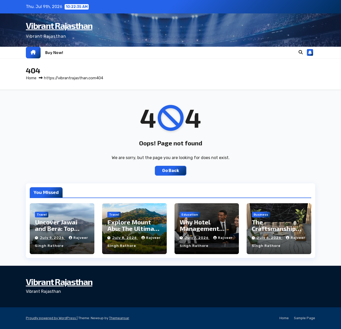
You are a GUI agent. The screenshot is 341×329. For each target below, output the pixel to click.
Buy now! (54, 52)
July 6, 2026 (269, 238)
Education (189, 214)
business (261, 214)
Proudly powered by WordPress (51, 318)
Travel (42, 214)
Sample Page (304, 318)
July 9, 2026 (52, 238)
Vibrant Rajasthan (59, 25)
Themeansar (119, 318)
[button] (301, 52)
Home (31, 78)
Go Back (170, 170)
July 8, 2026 (125, 238)
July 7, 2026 (197, 238)
